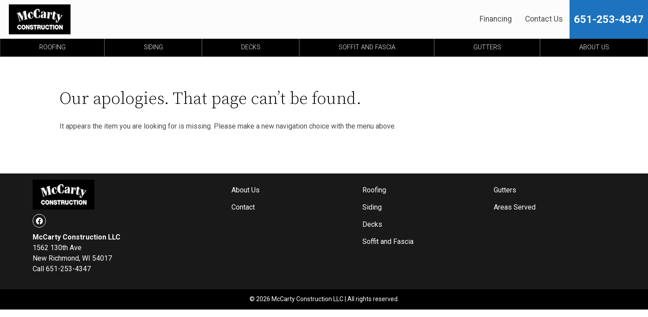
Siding (153, 47)
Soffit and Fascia (367, 47)
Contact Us (544, 19)
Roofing (52, 47)
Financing (496, 19)
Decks (251, 47)
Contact (243, 207)
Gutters (487, 47)
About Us (594, 47)
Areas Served (515, 207)
